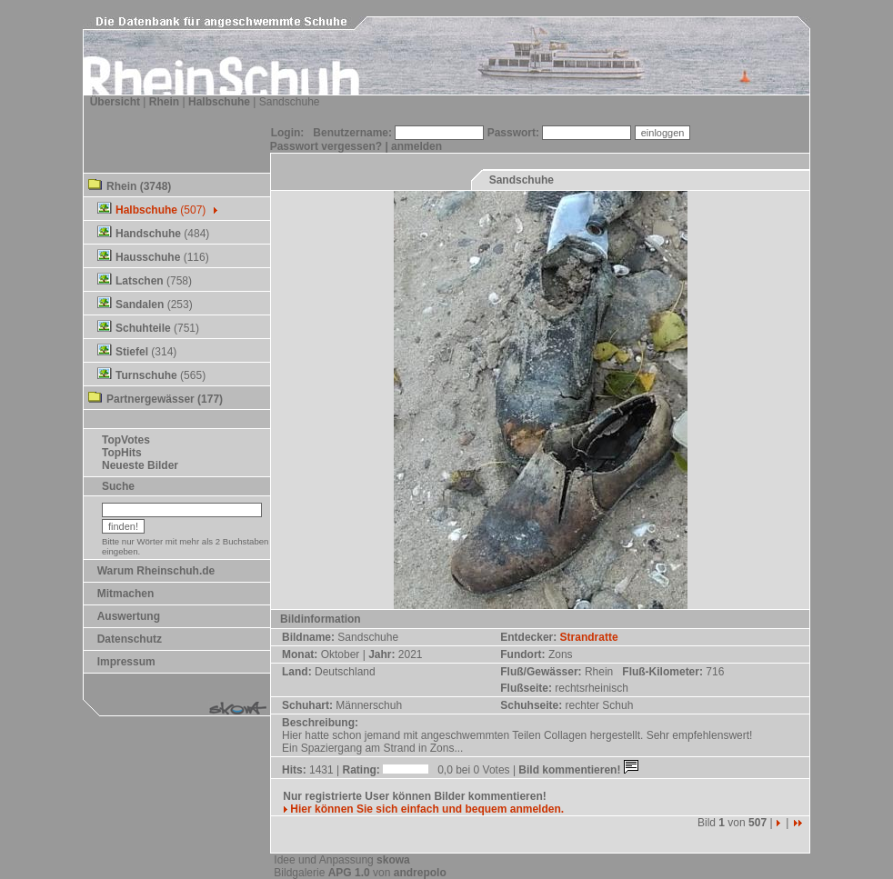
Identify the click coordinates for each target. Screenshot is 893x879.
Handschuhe (148, 233)
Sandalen (139, 304)
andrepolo (420, 872)
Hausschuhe (147, 257)
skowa (393, 860)
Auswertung (128, 616)
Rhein (164, 101)
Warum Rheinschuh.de (156, 570)
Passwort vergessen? (326, 146)
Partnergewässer (150, 399)
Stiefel (131, 351)
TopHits (122, 452)
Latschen (139, 281)
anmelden (416, 146)
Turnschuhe (146, 375)
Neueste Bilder (140, 465)
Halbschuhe (219, 101)
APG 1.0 (349, 872)
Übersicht (115, 101)
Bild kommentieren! (579, 770)
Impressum (126, 661)
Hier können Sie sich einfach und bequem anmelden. (423, 809)
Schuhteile (143, 328)
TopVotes (126, 440)
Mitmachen (126, 593)
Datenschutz (129, 639)
